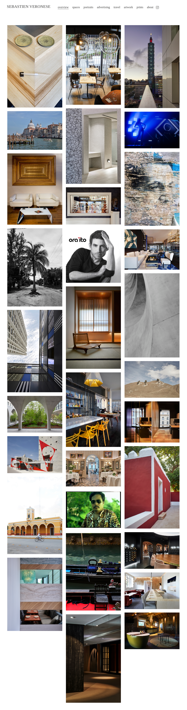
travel (115, 7)
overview (61, 7)
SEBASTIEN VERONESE (27, 7)
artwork (126, 7)
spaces (74, 7)
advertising (101, 7)
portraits (86, 7)
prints (138, 7)
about (148, 7)
